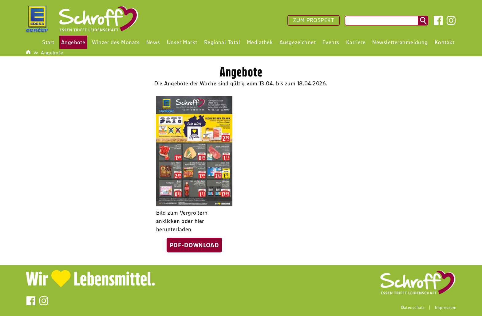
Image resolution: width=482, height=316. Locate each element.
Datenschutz (413, 307)
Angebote (52, 52)
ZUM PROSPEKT (313, 20)
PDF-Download (194, 245)
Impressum (445, 307)
